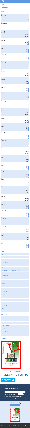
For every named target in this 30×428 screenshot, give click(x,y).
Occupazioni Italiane (5, 275)
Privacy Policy (14, 425)
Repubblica (3, 283)
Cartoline (3, 308)
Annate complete (6, 302)
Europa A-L (5, 291)
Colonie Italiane (5, 280)
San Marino (3, 286)
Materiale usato (5, 311)
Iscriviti (15, 398)
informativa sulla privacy (18, 396)
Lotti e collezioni (6, 305)
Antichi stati (5, 256)
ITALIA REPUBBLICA (6, 325)
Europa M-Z (5, 294)
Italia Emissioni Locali (5, 267)
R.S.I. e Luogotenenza (5, 262)
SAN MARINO (5, 331)
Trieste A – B (4, 265)
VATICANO (5, 328)
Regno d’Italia (5, 259)
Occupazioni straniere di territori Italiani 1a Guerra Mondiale (11, 270)
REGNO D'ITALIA (6, 317)
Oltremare (4, 297)
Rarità (2, 254)
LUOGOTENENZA (6, 322)
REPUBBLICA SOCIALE (7, 320)
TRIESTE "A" (5, 334)
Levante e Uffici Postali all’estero (7, 278)
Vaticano (3, 288)
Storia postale (5, 299)
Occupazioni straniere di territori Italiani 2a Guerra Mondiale (11, 272)
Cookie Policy (18, 425)
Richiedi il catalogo (15, 405)
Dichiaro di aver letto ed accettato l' (14, 396)
